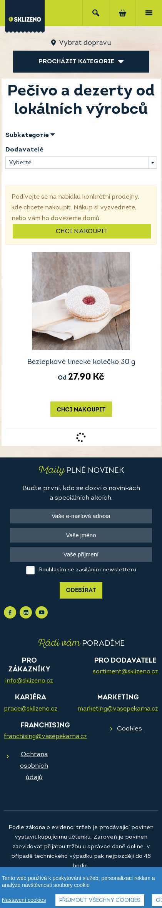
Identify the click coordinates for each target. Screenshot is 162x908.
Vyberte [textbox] (20, 163)
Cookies (129, 728)
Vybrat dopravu (85, 43)
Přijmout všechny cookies (99, 900)
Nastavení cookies (24, 900)
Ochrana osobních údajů (34, 766)
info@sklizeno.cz (29, 681)
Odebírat (81, 591)
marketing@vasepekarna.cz (118, 709)
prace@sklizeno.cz (30, 709)
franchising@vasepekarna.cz (45, 737)
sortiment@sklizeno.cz (125, 672)
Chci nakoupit (82, 232)
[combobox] (81, 162)
